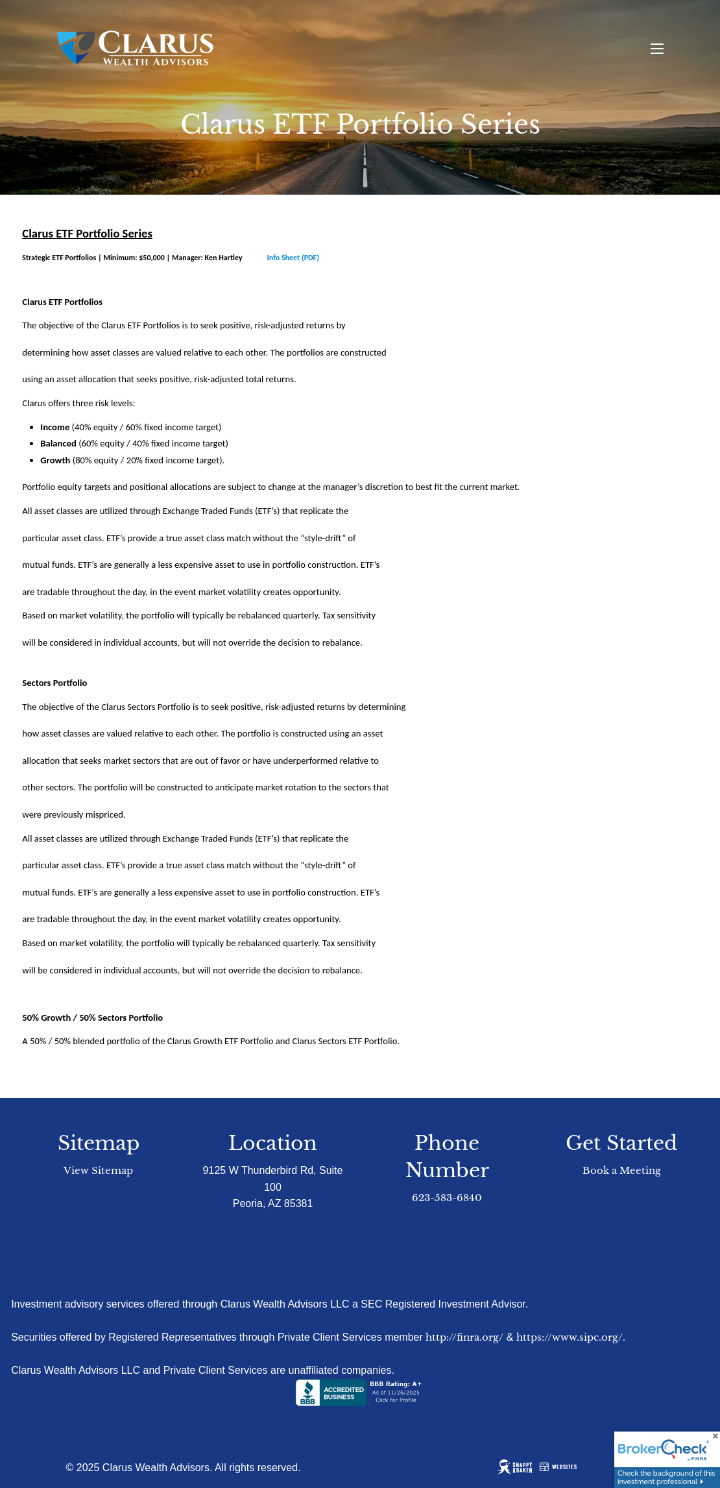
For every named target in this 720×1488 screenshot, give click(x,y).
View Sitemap (98, 1170)
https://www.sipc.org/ (569, 1337)
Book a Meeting (621, 1170)
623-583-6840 (447, 1197)
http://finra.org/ (464, 1337)
